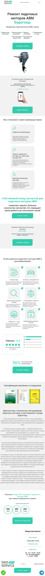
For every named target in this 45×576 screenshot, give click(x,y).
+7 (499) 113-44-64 (22, 89)
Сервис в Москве (39, 564)
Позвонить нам (33, 544)
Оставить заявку (22, 46)
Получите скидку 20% (22, 521)
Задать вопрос (22, 110)
